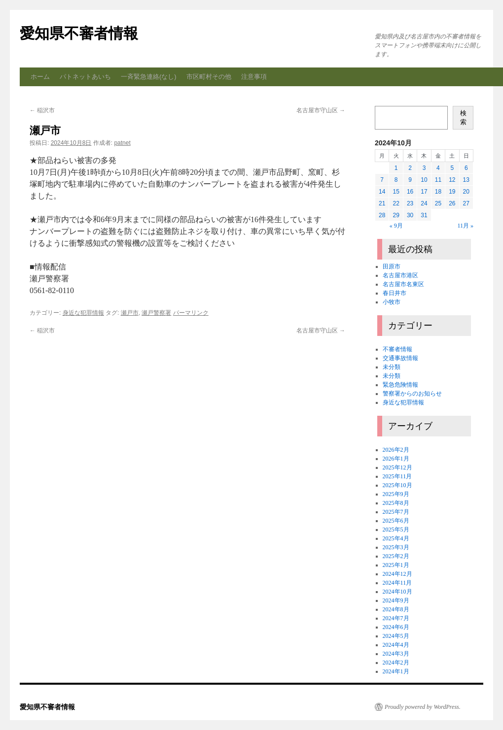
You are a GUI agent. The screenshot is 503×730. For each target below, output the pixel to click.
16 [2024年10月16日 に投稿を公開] (410, 191)
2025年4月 (396, 538)
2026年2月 (396, 449)
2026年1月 (396, 458)
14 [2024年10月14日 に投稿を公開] (382, 191)
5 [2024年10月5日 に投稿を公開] (452, 168)
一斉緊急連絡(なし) (149, 76)
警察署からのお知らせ (412, 393)
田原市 (391, 266)
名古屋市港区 (400, 275)
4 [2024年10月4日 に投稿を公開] (438, 168)
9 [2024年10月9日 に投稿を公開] (410, 179)
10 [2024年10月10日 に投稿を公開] (424, 179)
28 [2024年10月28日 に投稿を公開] (382, 215)
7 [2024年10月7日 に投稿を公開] (382, 179)
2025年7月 (396, 511)
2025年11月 (397, 476)
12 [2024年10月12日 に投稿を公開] (452, 179)
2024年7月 (396, 618)
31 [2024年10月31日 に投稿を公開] (424, 215)
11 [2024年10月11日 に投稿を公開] (438, 179)
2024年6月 (396, 627)
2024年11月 (397, 582)
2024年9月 (396, 600)
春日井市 (394, 293)
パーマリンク (191, 312)
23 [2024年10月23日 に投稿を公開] (410, 203)
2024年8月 (396, 609)
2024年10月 (397, 591)
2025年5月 (396, 529)
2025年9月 (396, 494)
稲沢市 (42, 110)
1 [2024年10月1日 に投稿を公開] (396, 168)
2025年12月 (397, 467)
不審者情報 (397, 349)
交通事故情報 (400, 358)
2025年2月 (396, 556)
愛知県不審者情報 (79, 33)
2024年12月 (397, 573)
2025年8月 (396, 502)
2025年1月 (396, 565)
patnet (122, 142)
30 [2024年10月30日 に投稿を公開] (410, 215)
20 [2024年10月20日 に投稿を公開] (466, 191)
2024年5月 (396, 635)
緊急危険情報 (400, 384)
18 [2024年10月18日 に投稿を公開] (438, 191)
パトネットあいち (85, 76)
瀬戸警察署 (156, 312)
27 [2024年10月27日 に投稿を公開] (466, 203)
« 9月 (396, 225)
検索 (463, 117)
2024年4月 (396, 644)
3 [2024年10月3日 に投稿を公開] (424, 168)
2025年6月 (396, 520)
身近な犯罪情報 (83, 312)
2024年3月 (396, 653)
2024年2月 (396, 662)
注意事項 (254, 76)
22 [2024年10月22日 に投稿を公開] (396, 203)
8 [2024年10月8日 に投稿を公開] (396, 179)
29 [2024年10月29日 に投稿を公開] (396, 215)
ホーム (40, 76)
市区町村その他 (208, 76)
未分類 (391, 367)
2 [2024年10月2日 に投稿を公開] (410, 168)
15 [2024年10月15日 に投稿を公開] (396, 191)
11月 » (465, 225)
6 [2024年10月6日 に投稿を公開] (466, 168)
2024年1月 (396, 671)
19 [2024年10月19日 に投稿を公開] (452, 191)
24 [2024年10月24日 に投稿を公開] (424, 203)
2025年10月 (397, 485)
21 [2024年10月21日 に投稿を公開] (382, 203)
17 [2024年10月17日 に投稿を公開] (424, 191)
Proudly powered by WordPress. (423, 706)
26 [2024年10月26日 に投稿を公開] (452, 203)
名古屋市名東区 (403, 284)
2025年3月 (396, 547)
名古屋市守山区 (320, 110)
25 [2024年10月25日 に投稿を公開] (438, 203)
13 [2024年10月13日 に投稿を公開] (466, 179)
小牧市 (391, 302)
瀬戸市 (130, 312)
